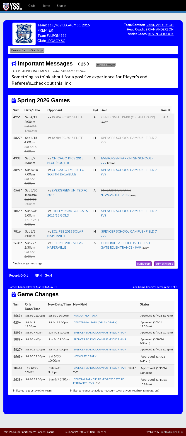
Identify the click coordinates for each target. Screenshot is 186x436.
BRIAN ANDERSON (160, 25)
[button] (144, 263)
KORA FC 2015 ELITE (67, 117)
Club (31, 5)
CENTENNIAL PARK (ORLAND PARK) (128, 117)
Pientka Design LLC (171, 432)
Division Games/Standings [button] (27, 50)
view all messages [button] (105, 64)
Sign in (61, 5)
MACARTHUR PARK (85, 315)
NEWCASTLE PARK (115, 195)
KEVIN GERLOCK (161, 34)
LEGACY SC (55, 40)
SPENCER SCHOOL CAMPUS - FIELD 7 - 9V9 (100, 332)
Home (46, 5)
